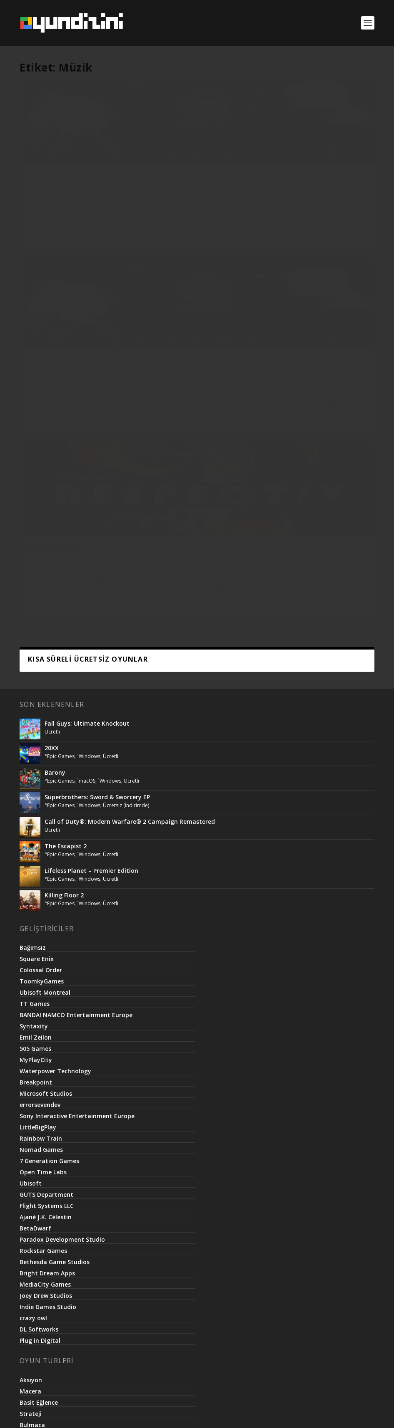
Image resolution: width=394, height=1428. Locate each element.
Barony (55, 401)
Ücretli (157, 203)
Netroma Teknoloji (181, 1412)
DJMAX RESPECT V (302, 185)
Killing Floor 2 (64, 523)
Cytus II (41, 185)
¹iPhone (37, 203)
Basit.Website (233, 1412)
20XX (52, 376)
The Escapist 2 (66, 474)
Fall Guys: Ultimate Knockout (87, 352)
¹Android (228, 194)
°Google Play (200, 194)
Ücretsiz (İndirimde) (71, 203)
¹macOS (86, 409)
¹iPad (98, 194)
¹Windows (337, 194)
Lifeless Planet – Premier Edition (91, 499)
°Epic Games (60, 384)
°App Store (76, 194)
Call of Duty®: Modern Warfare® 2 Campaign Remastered (130, 450)
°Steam (315, 194)
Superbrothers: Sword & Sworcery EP (97, 425)
